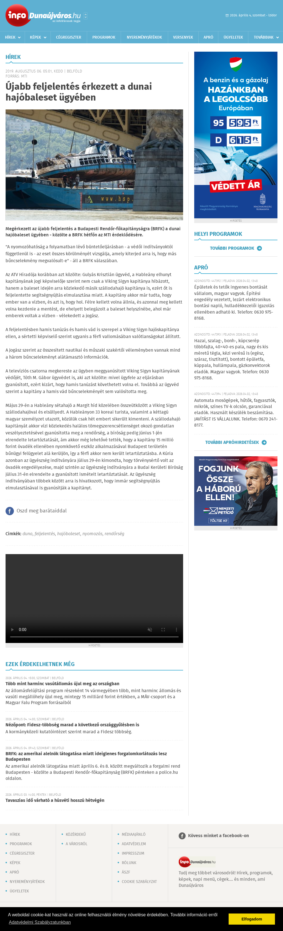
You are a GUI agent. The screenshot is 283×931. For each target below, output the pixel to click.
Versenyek (183, 37)
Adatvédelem (134, 844)
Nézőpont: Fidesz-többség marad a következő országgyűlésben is (72, 725)
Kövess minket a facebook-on (218, 835)
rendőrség (114, 533)
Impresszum (133, 853)
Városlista (86, 15)
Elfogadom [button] (252, 919)
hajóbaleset (68, 533)
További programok (232, 248)
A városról (76, 844)
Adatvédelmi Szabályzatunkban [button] (40, 922)
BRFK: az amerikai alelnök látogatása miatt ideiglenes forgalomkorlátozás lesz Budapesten (86, 756)
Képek (35, 37)
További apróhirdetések (232, 442)
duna (27, 533)
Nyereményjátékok (144, 37)
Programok (103, 37)
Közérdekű (76, 835)
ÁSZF (126, 872)
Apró (208, 37)
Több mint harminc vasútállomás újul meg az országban (62, 683)
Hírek (10, 37)
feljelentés (45, 533)
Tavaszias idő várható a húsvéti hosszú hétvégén (55, 800)
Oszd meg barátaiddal (42, 511)
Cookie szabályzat (139, 882)
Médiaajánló (134, 835)
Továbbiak (264, 37)
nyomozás (92, 533)
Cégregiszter (68, 37)
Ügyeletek (233, 37)
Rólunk (129, 863)
